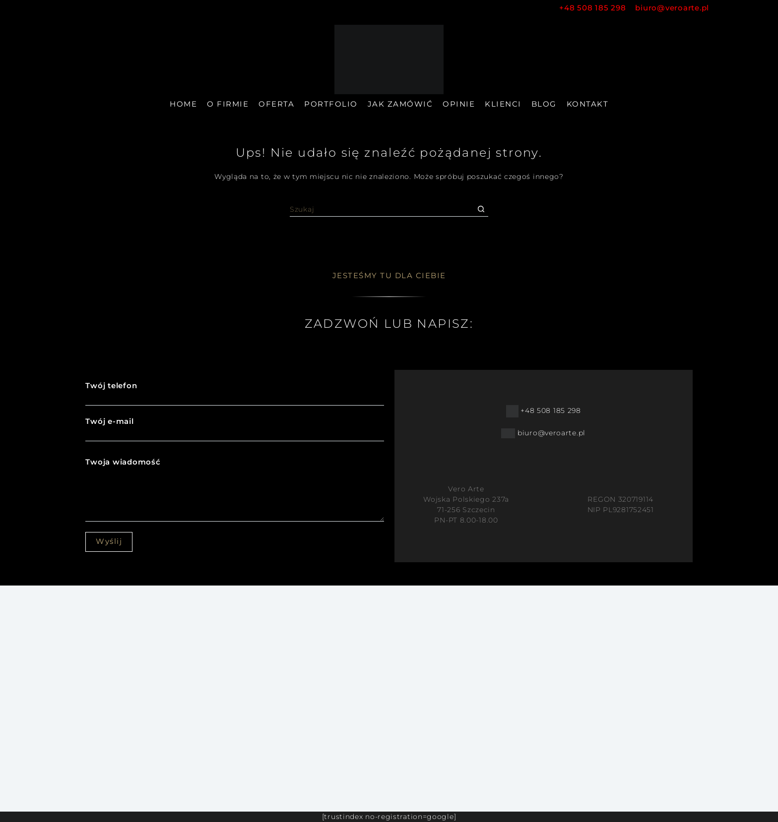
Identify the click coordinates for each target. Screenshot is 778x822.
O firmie (228, 104)
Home (183, 104)
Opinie (459, 104)
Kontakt (588, 104)
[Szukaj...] (381, 209)
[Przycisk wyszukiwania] (480, 209)
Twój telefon (234, 392)
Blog (544, 104)
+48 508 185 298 (597, 7)
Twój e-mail (234, 427)
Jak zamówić (400, 104)
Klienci (503, 104)
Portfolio (331, 104)
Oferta (276, 104)
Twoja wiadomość (234, 489)
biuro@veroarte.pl (672, 7)
